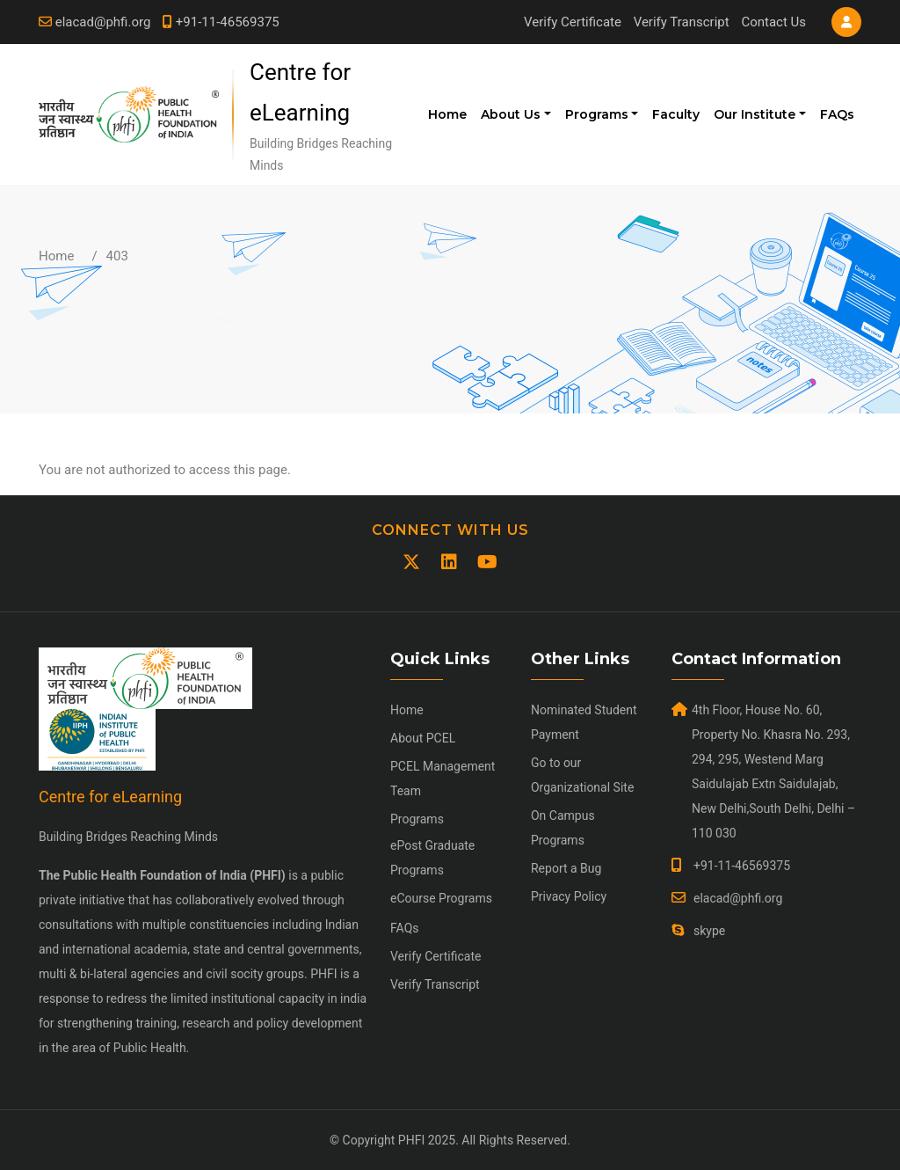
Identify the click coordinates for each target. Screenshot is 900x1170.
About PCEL (422, 738)
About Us (511, 114)
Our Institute (754, 114)
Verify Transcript (681, 22)
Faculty (676, 114)
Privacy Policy (568, 896)
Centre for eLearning (110, 796)
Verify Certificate (572, 22)
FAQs (837, 114)
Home (447, 114)
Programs (596, 114)
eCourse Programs (441, 898)
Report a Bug (566, 868)
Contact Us (773, 22)
